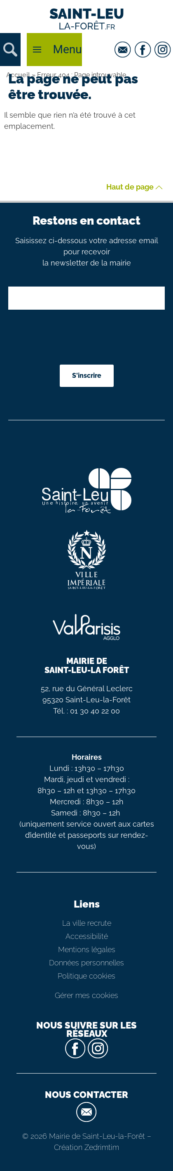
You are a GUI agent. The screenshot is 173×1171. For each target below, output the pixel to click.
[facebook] (144, 49)
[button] (10, 49)
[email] (124, 49)
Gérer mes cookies (86, 995)
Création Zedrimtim (86, 1147)
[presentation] (91, 338)
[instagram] (163, 49)
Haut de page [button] (134, 187)
